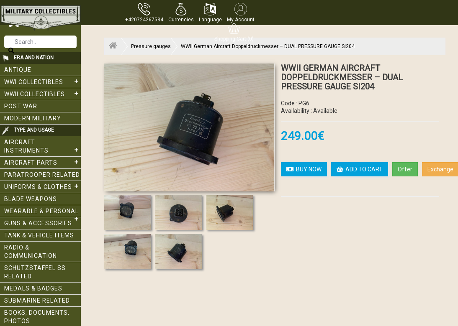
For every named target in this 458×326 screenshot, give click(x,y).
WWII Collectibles (42, 93)
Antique (17, 69)
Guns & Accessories (38, 223)
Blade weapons (30, 199)
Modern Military (32, 118)
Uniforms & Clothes (42, 186)
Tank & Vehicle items (39, 235)
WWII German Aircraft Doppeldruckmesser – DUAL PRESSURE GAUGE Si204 (268, 46)
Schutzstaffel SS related (35, 272)
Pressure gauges (151, 46)
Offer (405, 169)
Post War (20, 106)
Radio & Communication (30, 251)
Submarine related (37, 300)
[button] (181, 12)
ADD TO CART (360, 169)
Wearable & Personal (42, 212)
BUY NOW (304, 169)
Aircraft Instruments (42, 146)
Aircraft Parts (42, 162)
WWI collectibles (42, 81)
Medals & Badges (33, 288)
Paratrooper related (42, 174)
